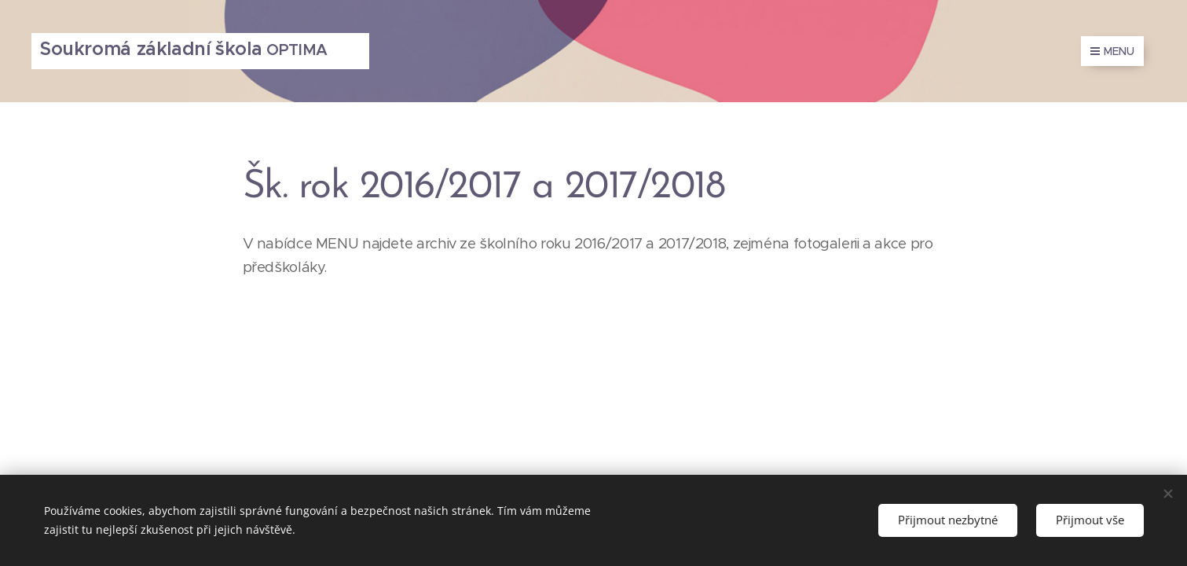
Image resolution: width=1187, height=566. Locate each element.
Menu (1112, 51)
